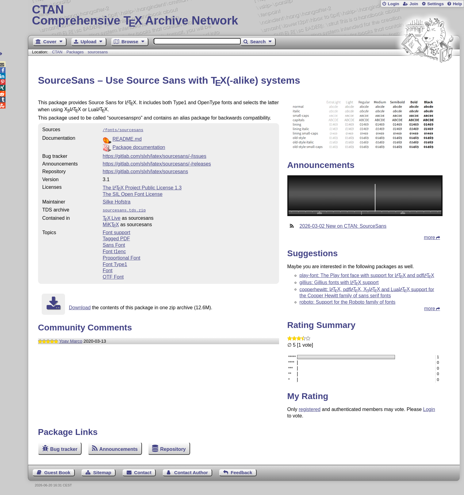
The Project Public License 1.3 (142, 187)
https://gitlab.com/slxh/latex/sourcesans (145, 170)
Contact (142, 472)
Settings (435, 4)
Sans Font (114, 243)
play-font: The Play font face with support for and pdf (367, 275)
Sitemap (102, 472)
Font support (116, 231)
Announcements (118, 449)
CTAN (57, 52)
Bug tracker (64, 449)
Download (79, 306)
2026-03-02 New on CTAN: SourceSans (343, 226)
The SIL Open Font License (133, 193)
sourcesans (98, 52)
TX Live (112, 216)
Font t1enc (114, 250)
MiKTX (111, 223)
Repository (173, 449)
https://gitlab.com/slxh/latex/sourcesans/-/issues (154, 155)
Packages (76, 52)
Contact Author (191, 472)
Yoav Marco (70, 339)
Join (413, 4)
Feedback (241, 472)
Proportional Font (121, 256)
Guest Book (57, 472)
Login (393, 4)
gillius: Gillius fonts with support (339, 282)
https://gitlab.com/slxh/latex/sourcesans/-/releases (157, 163)
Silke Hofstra (117, 201)
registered (309, 409)
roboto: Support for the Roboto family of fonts (348, 302)
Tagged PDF (116, 237)
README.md (127, 138)
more (429, 237)
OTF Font (113, 275)
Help (457, 4)
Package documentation (139, 146)
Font (108, 269)
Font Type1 (115, 263)
